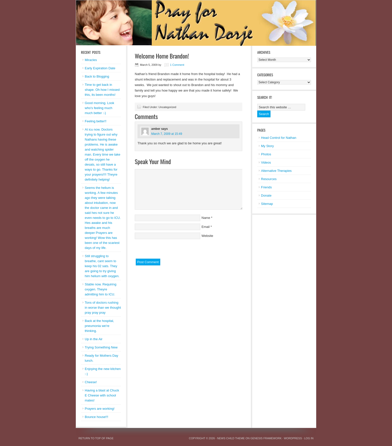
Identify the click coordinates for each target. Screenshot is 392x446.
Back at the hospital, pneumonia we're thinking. (99, 326)
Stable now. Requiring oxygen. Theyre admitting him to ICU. (100, 289)
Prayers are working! (99, 408)
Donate (266, 195)
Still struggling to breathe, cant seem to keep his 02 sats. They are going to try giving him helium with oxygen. (102, 266)
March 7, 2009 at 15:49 (166, 134)
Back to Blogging (97, 76)
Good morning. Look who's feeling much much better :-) (99, 108)
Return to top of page (96, 438)
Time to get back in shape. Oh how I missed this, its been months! (102, 90)
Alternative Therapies (276, 171)
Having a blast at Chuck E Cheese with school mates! (102, 395)
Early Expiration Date (100, 68)
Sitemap (267, 204)
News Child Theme (231, 438)
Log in (309, 438)
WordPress (293, 438)
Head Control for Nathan (278, 138)
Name (206, 218)
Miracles (91, 60)
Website (207, 236)
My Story (267, 146)
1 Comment (177, 64)
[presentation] (173, 249)
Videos (266, 162)
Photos (266, 154)
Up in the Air (93, 339)
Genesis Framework (266, 438)
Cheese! (91, 382)
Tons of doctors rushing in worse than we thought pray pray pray (103, 307)
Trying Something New (101, 347)
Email (206, 227)
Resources (268, 179)
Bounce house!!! (96, 417)
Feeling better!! (95, 121)
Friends (266, 187)
